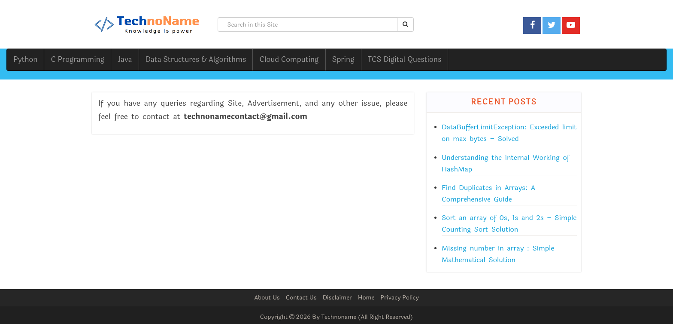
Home (366, 297)
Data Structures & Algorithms (196, 59)
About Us (267, 297)
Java (125, 59)
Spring (343, 59)
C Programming (77, 59)
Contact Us (301, 297)
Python (25, 59)
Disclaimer (337, 297)
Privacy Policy (399, 297)
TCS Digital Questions (405, 59)
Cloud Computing (288, 59)
